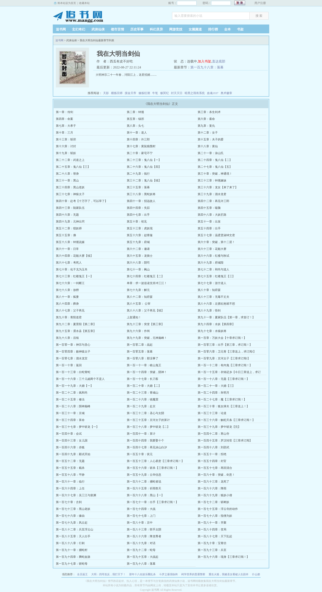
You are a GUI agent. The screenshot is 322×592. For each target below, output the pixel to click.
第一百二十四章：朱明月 (213, 392)
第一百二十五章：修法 (70, 399)
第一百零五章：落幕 (140, 351)
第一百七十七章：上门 (141, 515)
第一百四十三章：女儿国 (71, 440)
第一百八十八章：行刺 (70, 543)
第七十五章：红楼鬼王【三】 (216, 276)
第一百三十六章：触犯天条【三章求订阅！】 (226, 420)
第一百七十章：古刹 (69, 502)
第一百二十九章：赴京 (141, 406)
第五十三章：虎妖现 (140, 228)
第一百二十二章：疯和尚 (71, 392)
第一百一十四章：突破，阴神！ (147, 372)
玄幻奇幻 (78, 29)
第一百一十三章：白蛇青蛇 (73, 372)
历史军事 (137, 29)
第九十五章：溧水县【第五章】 (76, 331)
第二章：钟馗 (135, 112)
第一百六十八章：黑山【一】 (145, 495)
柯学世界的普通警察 (193, 574)
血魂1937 (212, 93)
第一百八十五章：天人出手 (73, 536)
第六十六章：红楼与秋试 (213, 255)
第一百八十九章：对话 (141, 543)
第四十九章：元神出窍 (70, 221)
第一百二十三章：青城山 (142, 392)
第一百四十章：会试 (69, 433)
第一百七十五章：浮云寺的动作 (218, 509)
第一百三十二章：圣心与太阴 (145, 413)
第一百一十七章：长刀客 (142, 379)
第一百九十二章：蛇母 (141, 550)
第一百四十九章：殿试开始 (73, 454)
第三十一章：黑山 (67, 180)
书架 (240, 29)
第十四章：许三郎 (138, 139)
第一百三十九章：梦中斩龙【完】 (219, 426)
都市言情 (117, 29)
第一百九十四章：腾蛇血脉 (73, 556)
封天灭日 (176, 93)
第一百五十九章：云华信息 (144, 474)
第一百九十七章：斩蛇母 (71, 563)
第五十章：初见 (137, 221)
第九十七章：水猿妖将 (212, 331)
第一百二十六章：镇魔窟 (142, 399)
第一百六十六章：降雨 (212, 488)
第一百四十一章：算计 (141, 433)
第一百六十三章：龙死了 (213, 481)
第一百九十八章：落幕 (207, 67)
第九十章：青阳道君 (69, 317)
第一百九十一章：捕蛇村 (71, 550)
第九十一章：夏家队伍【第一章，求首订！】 (226, 317)
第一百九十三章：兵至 (212, 550)
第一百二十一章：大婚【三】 (216, 385)
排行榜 (213, 29)
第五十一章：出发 (209, 221)
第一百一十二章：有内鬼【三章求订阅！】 (225, 365)
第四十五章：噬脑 (209, 207)
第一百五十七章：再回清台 (215, 467)
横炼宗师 (117, 93)
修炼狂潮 (144, 93)
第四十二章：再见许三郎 (213, 201)
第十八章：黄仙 (208, 146)
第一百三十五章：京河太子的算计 (148, 420)
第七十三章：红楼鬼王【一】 (74, 276)
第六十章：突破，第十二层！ (216, 242)
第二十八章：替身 (67, 173)
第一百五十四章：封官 (212, 461)
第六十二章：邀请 (138, 249)
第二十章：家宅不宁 (140, 153)
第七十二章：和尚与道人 (213, 269)
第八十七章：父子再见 (70, 310)
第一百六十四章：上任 (70, 488)
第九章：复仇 (206, 125)
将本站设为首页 (66, 3)
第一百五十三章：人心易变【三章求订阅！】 (155, 461)
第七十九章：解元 (138, 290)
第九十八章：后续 (67, 337)
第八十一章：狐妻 (67, 296)
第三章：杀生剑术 (209, 112)
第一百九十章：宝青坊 (212, 543)
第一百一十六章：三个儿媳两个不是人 (80, 379)
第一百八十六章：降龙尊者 (144, 536)
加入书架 (204, 61)
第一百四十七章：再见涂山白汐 (147, 447)
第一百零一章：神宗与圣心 (73, 344)
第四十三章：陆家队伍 (70, 207)
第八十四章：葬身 (67, 303)
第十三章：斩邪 (66, 139)
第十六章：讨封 (66, 146)
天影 (106, 93)
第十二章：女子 (208, 132)
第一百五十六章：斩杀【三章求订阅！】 (152, 467)
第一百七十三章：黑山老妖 (73, 509)
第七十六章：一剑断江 (70, 283)
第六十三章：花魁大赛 (212, 249)
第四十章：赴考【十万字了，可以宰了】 (82, 201)
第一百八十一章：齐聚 (212, 522)
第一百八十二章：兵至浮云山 (74, 529)
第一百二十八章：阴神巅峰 (73, 406)
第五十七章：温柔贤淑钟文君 (216, 235)
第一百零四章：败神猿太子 (73, 351)
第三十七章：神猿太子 (70, 194)
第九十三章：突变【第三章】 (145, 324)
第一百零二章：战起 (140, 344)
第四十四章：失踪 (138, 207)
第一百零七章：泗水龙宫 (71, 358)
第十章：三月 (64, 132)
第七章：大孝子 (66, 125)
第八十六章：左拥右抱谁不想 (216, 303)
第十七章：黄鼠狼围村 (141, 146)
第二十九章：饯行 (138, 173)
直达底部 (218, 61)
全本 (227, 29)
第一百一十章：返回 (69, 365)
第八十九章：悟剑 (209, 310)
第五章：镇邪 (135, 119)
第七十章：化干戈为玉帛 (71, 269)
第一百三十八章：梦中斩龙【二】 (148, 426)
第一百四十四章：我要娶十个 (145, 440)
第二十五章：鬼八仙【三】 (73, 166)
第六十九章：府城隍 (211, 262)
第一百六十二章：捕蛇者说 (144, 481)
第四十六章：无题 (67, 214)
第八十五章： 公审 (138, 303)
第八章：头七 (135, 125)
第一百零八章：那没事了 (142, 358)
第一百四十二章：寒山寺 (213, 433)
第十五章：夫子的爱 (211, 139)
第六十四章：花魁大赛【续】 (74, 255)
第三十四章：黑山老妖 (70, 187)
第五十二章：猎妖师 (69, 228)
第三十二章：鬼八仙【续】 (144, 180)
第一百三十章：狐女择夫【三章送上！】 (223, 406)
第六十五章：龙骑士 (140, 255)
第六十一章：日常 (67, 249)
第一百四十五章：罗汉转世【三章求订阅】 (225, 440)
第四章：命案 (64, 119)
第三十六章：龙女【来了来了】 (218, 187)
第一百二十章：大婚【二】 (144, 385)
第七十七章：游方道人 (212, 283)
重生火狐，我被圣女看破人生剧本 (228, 574)
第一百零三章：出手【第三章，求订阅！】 (225, 344)
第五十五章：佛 (66, 235)
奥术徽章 (226, 93)
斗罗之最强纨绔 (168, 574)
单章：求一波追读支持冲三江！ (147, 283)
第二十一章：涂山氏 (211, 153)
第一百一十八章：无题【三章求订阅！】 (223, 379)
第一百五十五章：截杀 (70, 467)
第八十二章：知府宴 (140, 296)
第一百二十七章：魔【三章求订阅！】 (222, 399)
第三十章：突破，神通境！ (215, 173)
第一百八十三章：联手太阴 (144, 529)
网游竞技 (175, 29)
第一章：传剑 (64, 112)
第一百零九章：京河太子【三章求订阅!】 (224, 358)
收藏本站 (84, 3)
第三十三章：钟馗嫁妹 (212, 180)
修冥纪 (164, 93)
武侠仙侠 (98, 29)
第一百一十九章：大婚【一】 (74, 385)
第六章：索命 (206, 119)
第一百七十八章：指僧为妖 (215, 515)
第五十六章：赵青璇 (140, 235)
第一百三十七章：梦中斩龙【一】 (77, 426)
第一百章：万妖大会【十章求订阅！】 (222, 337)
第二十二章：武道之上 (70, 160)
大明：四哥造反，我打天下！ (108, 574)
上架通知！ (134, 317)
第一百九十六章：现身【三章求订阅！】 (223, 556)
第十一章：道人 (137, 132)
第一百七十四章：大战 (141, 509)
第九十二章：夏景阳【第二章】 (76, 324)
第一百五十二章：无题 (70, 461)
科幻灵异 (156, 29)
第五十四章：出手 (209, 228)
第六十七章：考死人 (69, 262)
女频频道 (195, 29)
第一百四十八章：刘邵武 (213, 447)
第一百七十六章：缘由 (70, 515)
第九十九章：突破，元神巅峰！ (147, 337)
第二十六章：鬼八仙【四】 (144, 166)
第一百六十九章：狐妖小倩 (215, 495)
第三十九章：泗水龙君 (212, 194)
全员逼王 (82, 574)
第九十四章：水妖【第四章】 (216, 324)
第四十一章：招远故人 (141, 201)
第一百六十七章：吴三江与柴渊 (76, 495)
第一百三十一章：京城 (70, 413)
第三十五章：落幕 (138, 187)
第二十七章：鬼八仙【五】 (215, 166)
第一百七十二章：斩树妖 (213, 502)
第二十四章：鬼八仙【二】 (215, 160)
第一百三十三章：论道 (212, 413)
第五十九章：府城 (138, 242)
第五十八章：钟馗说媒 (70, 242)
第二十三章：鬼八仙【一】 (144, 160)
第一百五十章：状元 (140, 454)
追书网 (80, 16)
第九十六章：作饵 (138, 331)
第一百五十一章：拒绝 (212, 454)
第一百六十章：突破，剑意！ (216, 474)
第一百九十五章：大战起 (142, 556)
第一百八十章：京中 (140, 522)
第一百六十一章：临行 (70, 481)
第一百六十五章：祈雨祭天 (144, 488)
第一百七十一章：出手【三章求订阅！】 (152, 502)
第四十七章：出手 (138, 214)
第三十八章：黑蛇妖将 (141, 194)
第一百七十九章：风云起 (71, 522)
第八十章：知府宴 (209, 290)
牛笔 (155, 93)
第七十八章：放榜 (67, 290)
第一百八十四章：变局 (212, 529)
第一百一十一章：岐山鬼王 (144, 365)
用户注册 (260, 3)
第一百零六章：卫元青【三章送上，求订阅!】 (227, 351)
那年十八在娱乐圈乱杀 (142, 574)
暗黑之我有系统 (195, 93)
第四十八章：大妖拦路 (212, 214)
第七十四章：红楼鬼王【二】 (145, 276)
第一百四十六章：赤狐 (70, 447)
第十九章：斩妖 (66, 153)
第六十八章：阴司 (138, 262)
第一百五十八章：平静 (70, 474)
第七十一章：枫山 (138, 269)
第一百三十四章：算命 (70, 420)
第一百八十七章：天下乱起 (215, 536)
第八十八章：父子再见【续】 (145, 310)
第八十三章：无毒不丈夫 (213, 296)
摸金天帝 (130, 93)
